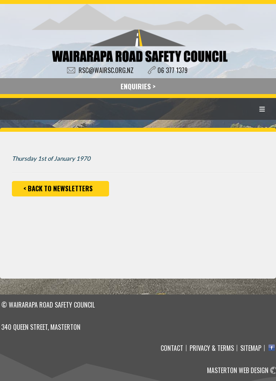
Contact (172, 348)
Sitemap (250, 348)
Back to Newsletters (60, 188)
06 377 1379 (172, 70)
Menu (262, 109)
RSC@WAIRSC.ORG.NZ (106, 70)
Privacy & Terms (212, 348)
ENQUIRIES (136, 86)
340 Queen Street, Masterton (40, 327)
